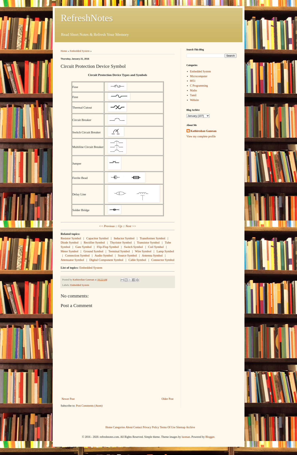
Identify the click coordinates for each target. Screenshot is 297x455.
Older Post (168, 398)
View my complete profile (201, 136)
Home (64, 50)
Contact (137, 427)
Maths (193, 90)
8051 (193, 80)
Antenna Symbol (152, 255)
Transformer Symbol (152, 238)
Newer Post (68, 398)
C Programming (199, 85)
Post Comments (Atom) (89, 405)
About (129, 427)
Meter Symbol (69, 251)
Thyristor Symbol (121, 242)
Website (194, 100)
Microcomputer (198, 76)
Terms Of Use (167, 427)
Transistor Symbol (148, 242)
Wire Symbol (143, 251)
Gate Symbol (83, 246)
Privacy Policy (151, 427)
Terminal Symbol (119, 251)
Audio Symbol (104, 255)
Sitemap (180, 427)
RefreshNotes (87, 18)
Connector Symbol (162, 259)
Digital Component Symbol (106, 259)
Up (120, 226)
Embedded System (79, 50)
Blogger (209, 436)
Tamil (193, 95)
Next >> (131, 226)
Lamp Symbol (165, 251)
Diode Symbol (69, 242)
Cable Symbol (137, 259)
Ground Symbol (93, 251)
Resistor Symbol (71, 238)
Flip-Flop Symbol (108, 246)
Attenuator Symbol (72, 259)
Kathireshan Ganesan (204, 131)
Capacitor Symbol (97, 238)
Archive (190, 427)
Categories (119, 427)
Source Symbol (127, 255)
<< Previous (107, 226)
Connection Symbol (77, 255)
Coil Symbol (156, 246)
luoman (186, 436)
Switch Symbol (133, 246)
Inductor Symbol (124, 238)
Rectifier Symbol (94, 242)
